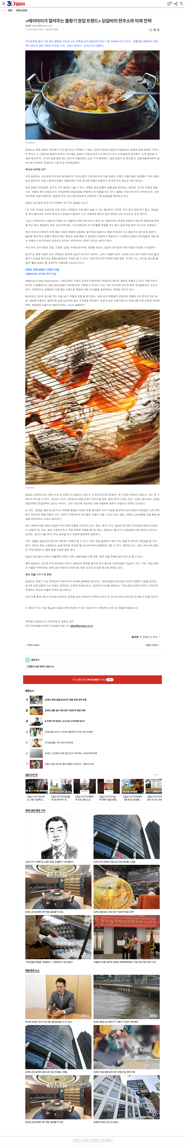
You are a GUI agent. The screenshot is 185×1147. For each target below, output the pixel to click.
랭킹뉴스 (29, 690)
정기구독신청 (106, 1140)
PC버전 (85, 1140)
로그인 (76, 1140)
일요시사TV (31, 774)
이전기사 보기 (33, 645)
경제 (10, 10)
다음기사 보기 (152, 645)
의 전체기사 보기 (145, 637)
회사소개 (95, 1140)
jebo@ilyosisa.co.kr (81, 626)
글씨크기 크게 (158, 29)
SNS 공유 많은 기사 (35, 810)
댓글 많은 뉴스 (32, 970)
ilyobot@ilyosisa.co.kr (42, 25)
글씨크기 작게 (150, 29)
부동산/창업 (21, 10)
